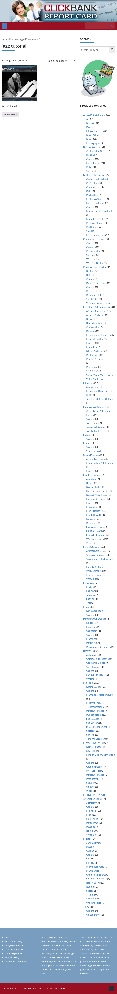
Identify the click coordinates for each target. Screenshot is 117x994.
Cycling (90, 850)
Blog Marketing (94, 322)
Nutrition (91, 518)
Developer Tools (94, 610)
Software (91, 254)
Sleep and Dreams (95, 526)
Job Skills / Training (96, 430)
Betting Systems (91, 147)
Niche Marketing (95, 350)
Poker (89, 167)
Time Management (96, 738)
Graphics (91, 247)
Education (88, 382)
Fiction (86, 434)
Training (90, 894)
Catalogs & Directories (98, 658)
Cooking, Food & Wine (94, 267)
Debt (89, 190)
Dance (89, 127)
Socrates (60, 988)
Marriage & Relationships (99, 694)
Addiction (91, 478)
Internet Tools (93, 770)
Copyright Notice (14, 945)
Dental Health (93, 486)
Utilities (90, 786)
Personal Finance (95, 222)
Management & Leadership (100, 210)
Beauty (90, 482)
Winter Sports (93, 902)
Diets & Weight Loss (96, 494)
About (8, 937)
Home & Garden (91, 546)
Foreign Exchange (95, 202)
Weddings (91, 578)
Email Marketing (94, 338)
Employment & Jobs (93, 406)
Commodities (93, 187)
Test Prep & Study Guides (99, 398)
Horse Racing (93, 162)
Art (88, 119)
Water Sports (93, 898)
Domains (91, 330)
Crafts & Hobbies (95, 554)
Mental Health (93, 514)
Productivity (92, 778)
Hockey (90, 862)
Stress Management (96, 726)
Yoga (88, 542)
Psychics (90, 826)
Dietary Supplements (97, 490)
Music (89, 139)
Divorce (90, 622)
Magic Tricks (92, 135)
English (90, 586)
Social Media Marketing (98, 374)
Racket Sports (93, 882)
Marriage (91, 638)
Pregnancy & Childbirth (98, 646)
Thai (88, 602)
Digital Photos (93, 746)
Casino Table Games (96, 151)
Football (90, 155)
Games (86, 442)
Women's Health (95, 538)
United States (93, 914)
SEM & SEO (92, 370)
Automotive (92, 654)
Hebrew (90, 590)
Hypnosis (91, 810)
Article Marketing (95, 314)
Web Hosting (93, 259)
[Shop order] (61, 60)
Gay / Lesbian (93, 666)
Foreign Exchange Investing (100, 754)
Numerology (92, 818)
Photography (93, 143)
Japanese (91, 594)
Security (90, 782)
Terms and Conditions (16, 961)
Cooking (90, 279)
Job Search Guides (95, 426)
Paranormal (92, 822)
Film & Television (95, 131)
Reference (88, 650)
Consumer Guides (95, 662)
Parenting (91, 642)
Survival (90, 734)
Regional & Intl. (94, 294)
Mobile (87, 606)
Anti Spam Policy (13, 941)
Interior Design (94, 574)
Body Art (91, 123)
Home (4, 39)
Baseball (90, 846)
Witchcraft (92, 834)
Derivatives (92, 195)
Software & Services (93, 742)
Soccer (89, 171)
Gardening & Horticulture (99, 558)
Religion (90, 830)
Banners (90, 318)
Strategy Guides (94, 450)
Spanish (90, 598)
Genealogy (92, 630)
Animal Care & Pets (96, 550)
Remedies (91, 522)
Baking (89, 270)
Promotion (92, 366)
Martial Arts (92, 870)
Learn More (10, 114)
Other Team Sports (96, 874)
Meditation (92, 506)
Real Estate (92, 227)
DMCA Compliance (15, 949)
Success (90, 730)
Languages (88, 582)
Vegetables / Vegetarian (98, 302)
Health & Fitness (92, 474)
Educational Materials (97, 390)
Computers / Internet (94, 239)
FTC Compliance (13, 953)
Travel (86, 906)
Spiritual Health (94, 530)
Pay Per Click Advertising (99, 358)
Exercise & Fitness (95, 498)
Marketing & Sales (95, 219)
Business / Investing (93, 175)
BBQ (88, 274)
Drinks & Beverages (96, 282)
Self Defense (92, 718)
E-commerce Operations (99, 334)
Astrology (91, 802)
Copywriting (92, 327)
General (90, 159)
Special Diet (92, 299)
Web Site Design (94, 262)
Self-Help (88, 682)
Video (89, 790)
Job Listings (92, 422)
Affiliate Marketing (96, 310)
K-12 (89, 394)
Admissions (92, 386)
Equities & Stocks (95, 199)
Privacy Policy (12, 957)
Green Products (91, 454)
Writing (90, 678)
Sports (86, 838)
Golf (88, 858)
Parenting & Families (94, 618)
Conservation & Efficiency (99, 462)
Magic (89, 814)
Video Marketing (95, 378)
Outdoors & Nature (96, 878)
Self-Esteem (92, 722)
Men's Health (93, 510)
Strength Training (95, 534)
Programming (93, 250)
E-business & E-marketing (96, 307)
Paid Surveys (93, 354)
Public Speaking (94, 714)
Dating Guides (93, 686)
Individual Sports (95, 866)
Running (90, 886)
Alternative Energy (96, 458)
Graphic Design (94, 766)
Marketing (91, 346)
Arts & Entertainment (94, 115)
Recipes (90, 290)
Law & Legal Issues (96, 674)
